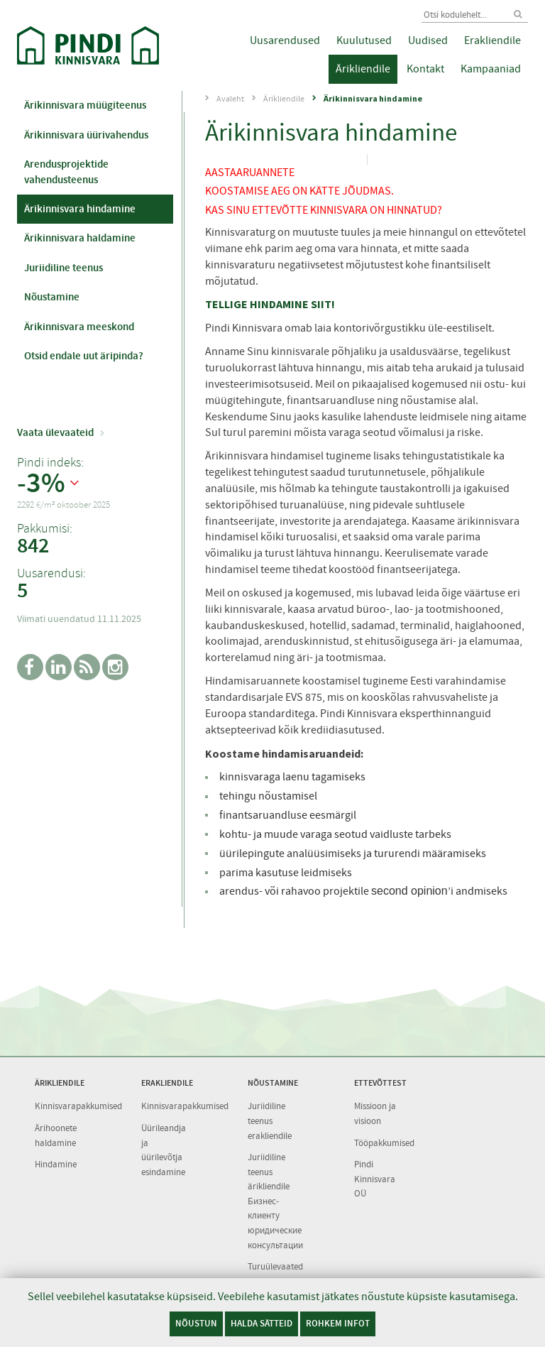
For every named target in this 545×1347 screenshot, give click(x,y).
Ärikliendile (363, 69)
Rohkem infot (338, 1323)
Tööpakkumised (384, 1143)
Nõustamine (51, 297)
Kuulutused (364, 40)
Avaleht (230, 98)
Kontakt (425, 69)
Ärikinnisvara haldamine (80, 238)
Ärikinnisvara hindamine (80, 209)
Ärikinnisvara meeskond (79, 327)
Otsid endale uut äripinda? (83, 356)
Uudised (428, 40)
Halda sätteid (261, 1323)
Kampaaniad (491, 69)
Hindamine (56, 1164)
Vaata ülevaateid (55, 432)
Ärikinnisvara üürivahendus (86, 135)
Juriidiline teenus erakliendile (270, 1120)
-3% (41, 483)
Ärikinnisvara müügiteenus (85, 105)
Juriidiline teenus (63, 268)
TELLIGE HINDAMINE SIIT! (270, 304)
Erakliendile (492, 40)
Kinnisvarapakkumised (78, 1106)
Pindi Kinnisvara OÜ (374, 1178)
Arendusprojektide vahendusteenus (66, 171)
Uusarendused (285, 40)
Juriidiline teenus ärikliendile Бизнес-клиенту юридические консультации (275, 1200)
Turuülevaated (275, 1266)
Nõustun (196, 1323)
